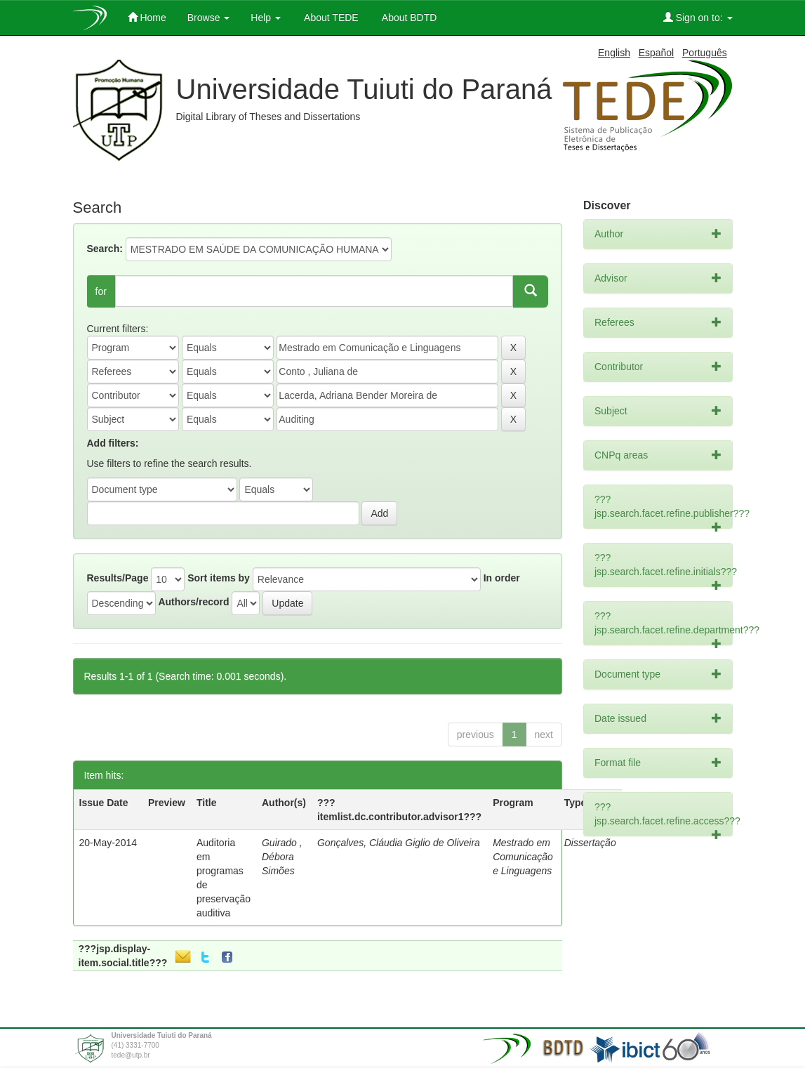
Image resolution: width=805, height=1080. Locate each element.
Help (266, 17)
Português (704, 52)
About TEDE (330, 17)
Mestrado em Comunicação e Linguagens (523, 856)
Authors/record (193, 601)
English (614, 52)
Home (147, 17)
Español (656, 52)
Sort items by (218, 578)
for (101, 291)
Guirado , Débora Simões (282, 856)
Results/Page (118, 578)
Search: (105, 248)
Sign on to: (698, 17)
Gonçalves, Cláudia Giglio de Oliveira (398, 842)
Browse (208, 17)
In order (502, 578)
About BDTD (408, 17)
